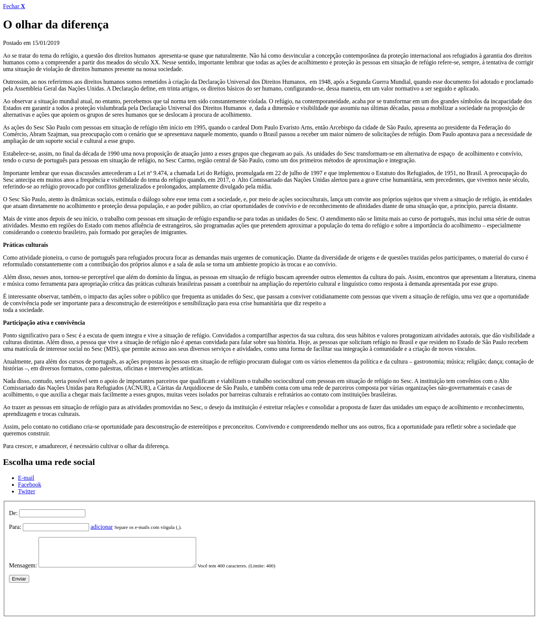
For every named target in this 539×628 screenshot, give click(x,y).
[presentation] (66, 603)
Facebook (29, 484)
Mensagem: (23, 571)
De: (13, 513)
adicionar (102, 527)
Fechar (14, 6)
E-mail (26, 478)
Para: (15, 527)
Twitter (26, 491)
